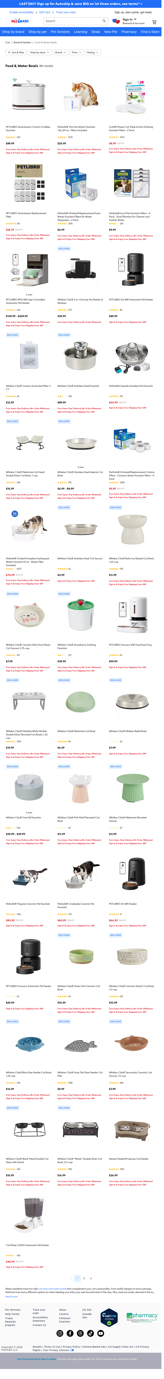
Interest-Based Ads (94, 1343)
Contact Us (39, 1321)
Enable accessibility (22, 12)
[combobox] (76, 20)
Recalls (37, 1343)
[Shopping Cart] (156, 22)
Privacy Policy (71, 1343)
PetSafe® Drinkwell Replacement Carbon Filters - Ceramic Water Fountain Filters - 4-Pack (132, 475)
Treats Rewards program (10, 1318)
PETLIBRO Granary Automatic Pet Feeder (28, 986)
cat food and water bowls (52, 1288)
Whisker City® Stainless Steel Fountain (78, 385)
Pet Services (13, 1306)
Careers (64, 1310)
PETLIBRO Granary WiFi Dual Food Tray (130, 644)
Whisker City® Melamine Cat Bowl (76, 731)
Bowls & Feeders (22, 42)
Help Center (12, 1310)
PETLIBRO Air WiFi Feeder (123, 903)
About (62, 1306)
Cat (7, 42)
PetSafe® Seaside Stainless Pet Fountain (131, 385)
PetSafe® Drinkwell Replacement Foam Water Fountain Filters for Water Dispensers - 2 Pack (79, 217)
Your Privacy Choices (58, 1346)
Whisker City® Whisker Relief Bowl (127, 731)
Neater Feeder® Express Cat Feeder (129, 1158)
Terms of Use (52, 1343)
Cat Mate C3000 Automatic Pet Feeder (27, 1245)
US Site (87, 1306)
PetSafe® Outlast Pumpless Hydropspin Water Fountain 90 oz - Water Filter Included (28, 562)
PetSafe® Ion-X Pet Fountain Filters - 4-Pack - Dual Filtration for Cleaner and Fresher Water (130, 217)
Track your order (66, 12)
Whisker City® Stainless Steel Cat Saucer (80, 558)
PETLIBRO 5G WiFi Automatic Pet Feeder (131, 299)
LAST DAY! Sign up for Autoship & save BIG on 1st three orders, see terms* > (80, 4)
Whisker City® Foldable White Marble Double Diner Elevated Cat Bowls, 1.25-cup (27, 734)
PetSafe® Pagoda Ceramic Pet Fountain (28, 903)
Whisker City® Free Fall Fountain (23, 817)
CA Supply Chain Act (120, 1343)
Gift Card (44, 12)
